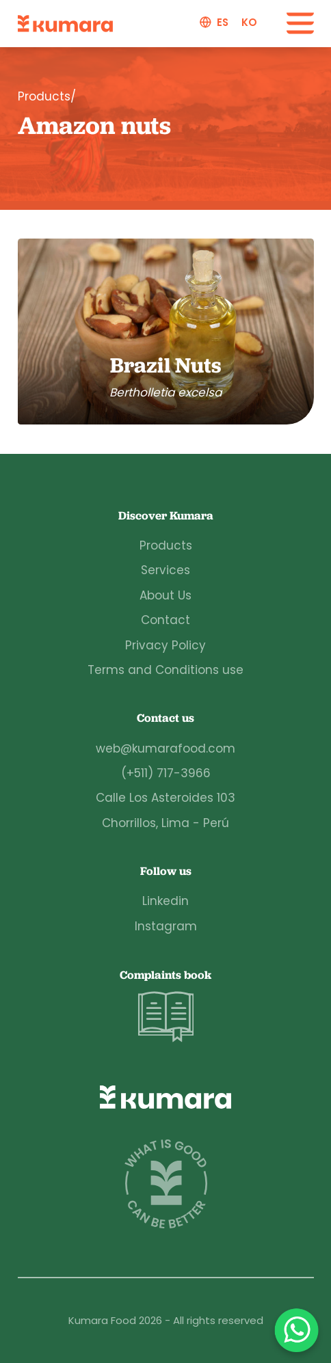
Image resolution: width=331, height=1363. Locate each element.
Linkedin (165, 901)
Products (166, 545)
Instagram (166, 926)
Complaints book (165, 1007)
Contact (165, 620)
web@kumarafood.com (165, 748)
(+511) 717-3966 (166, 773)
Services (165, 570)
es (222, 22)
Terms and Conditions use (165, 670)
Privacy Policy (165, 645)
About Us (165, 595)
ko (249, 22)
